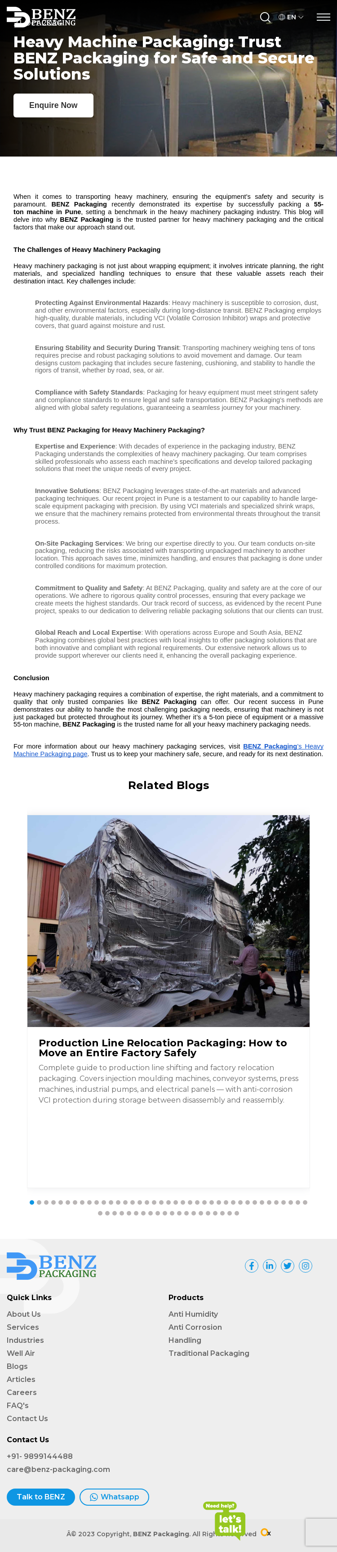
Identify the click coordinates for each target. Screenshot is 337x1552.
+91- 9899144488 (40, 1456)
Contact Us (27, 1418)
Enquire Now (53, 105)
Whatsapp (114, 1497)
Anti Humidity (193, 1314)
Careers (22, 1392)
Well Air (21, 1353)
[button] (32, 1202)
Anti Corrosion (195, 1327)
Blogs (17, 1366)
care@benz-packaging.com (58, 1469)
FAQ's (18, 1405)
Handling (184, 1340)
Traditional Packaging (208, 1353)
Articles (21, 1379)
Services (23, 1327)
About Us (24, 1314)
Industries (25, 1340)
